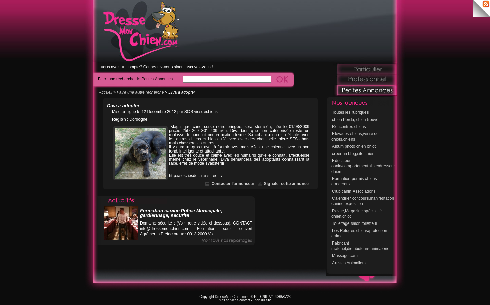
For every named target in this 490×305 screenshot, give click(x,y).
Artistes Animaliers (349, 263)
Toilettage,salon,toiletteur (354, 223)
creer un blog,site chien (353, 153)
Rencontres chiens (349, 126)
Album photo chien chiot (354, 146)
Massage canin (346, 255)
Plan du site (262, 300)
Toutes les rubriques (350, 112)
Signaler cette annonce (286, 183)
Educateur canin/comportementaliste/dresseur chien (363, 166)
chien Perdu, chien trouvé (355, 119)
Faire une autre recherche (140, 92)
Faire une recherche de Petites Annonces (135, 79)
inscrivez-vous (198, 67)
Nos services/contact (234, 300)
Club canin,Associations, (354, 191)
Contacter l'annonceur (233, 183)
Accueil (105, 92)
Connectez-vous (158, 67)
